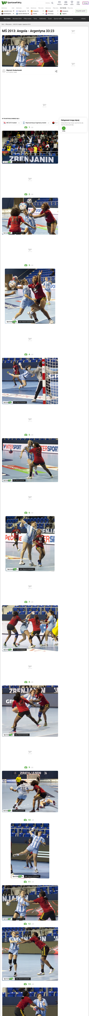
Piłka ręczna (9, 24)
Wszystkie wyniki (80, 11)
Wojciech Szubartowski (14, 70)
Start (3, 24)
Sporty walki (58, 18)
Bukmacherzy (68, 18)
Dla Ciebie (7, 18)
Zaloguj (85, 3)
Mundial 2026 (17, 18)
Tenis (35, 18)
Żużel (50, 18)
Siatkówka (42, 18)
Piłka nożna (27, 18)
